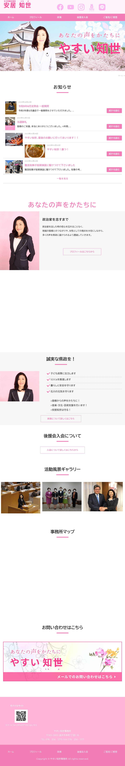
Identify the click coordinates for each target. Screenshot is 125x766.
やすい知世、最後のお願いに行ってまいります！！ (52, 137)
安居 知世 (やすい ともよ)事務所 (23, 6)
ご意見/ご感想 (110, 752)
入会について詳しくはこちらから (62, 450)
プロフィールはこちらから (82, 252)
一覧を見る (62, 178)
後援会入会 (82, 17)
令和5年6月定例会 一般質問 (34, 106)
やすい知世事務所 (58, 759)
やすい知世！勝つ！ (58, 149)
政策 (59, 17)
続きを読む (114, 110)
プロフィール (35, 17)
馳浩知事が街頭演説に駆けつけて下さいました (50, 165)
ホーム (11, 17)
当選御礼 (22, 122)
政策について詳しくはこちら (60, 418)
